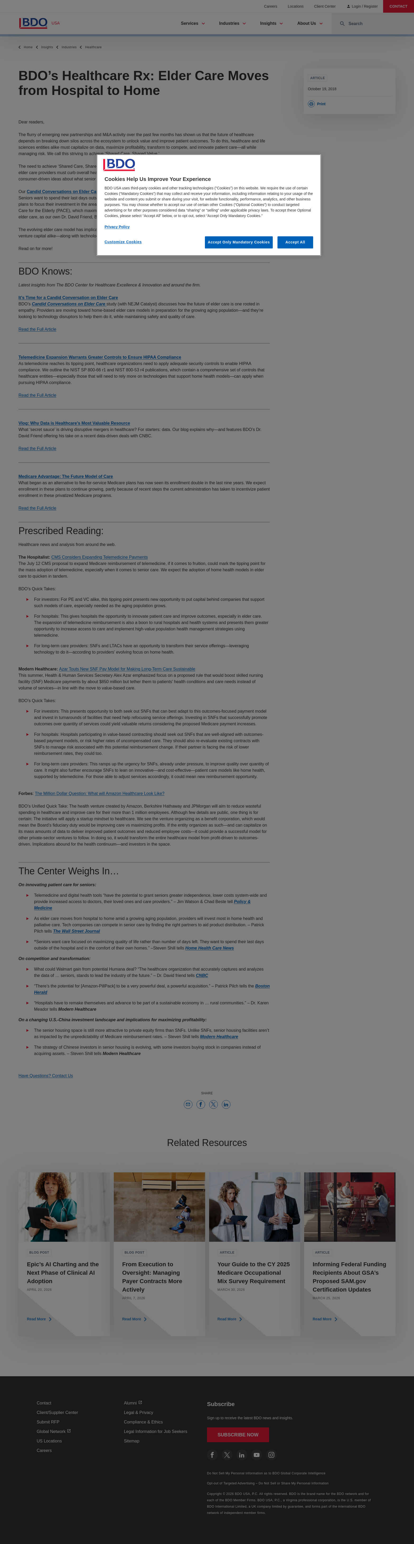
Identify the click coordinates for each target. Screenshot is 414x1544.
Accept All (295, 242)
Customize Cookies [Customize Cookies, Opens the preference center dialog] (123, 242)
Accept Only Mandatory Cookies (239, 242)
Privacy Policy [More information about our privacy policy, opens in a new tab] (117, 227)
